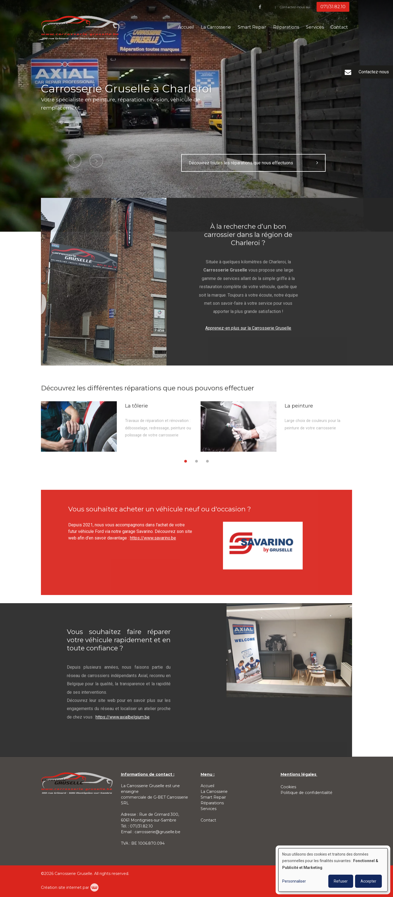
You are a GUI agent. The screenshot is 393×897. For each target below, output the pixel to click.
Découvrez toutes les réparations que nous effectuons (253, 162)
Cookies (288, 786)
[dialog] (333, 870)
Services (315, 27)
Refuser (341, 881)
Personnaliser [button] (294, 881)
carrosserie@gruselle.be (157, 831)
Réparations (286, 27)
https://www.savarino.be (153, 543)
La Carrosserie (216, 27)
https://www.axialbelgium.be (123, 721)
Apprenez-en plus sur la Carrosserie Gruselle (248, 333)
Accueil (186, 27)
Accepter (368, 881)
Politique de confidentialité (306, 792)
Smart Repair (252, 27)
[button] (185, 466)
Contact (339, 27)
